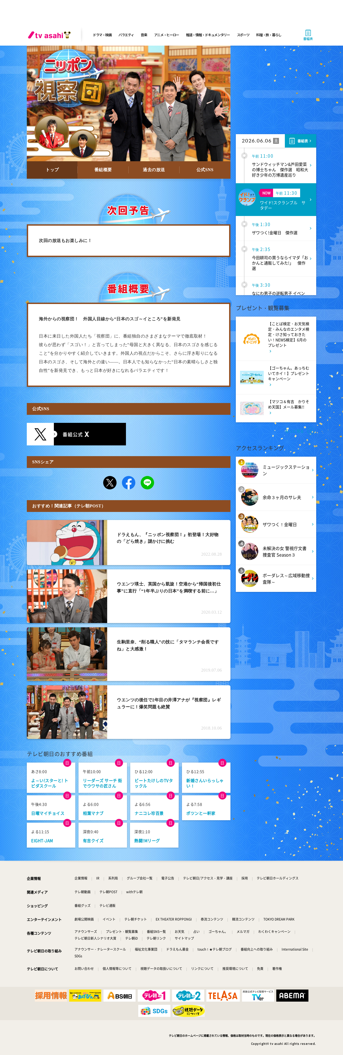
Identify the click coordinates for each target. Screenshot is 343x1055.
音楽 (144, 34)
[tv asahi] (50, 34)
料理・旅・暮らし (268, 34)
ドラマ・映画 (102, 34)
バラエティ (126, 34)
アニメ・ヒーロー (166, 34)
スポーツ (243, 34)
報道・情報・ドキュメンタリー (208, 34)
